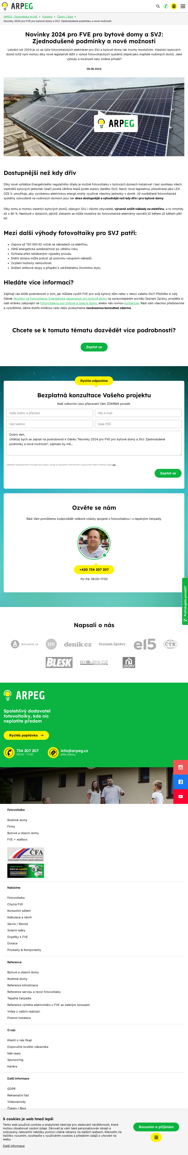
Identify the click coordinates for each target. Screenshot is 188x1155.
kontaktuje (131, 303)
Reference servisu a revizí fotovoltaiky (34, 992)
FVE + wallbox (17, 839)
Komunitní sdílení (19, 910)
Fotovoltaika (16, 810)
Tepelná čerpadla (19, 998)
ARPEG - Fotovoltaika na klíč (20, 17)
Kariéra (12, 1066)
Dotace (12, 943)
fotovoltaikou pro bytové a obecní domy (68, 303)
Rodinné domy (17, 820)
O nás (11, 1030)
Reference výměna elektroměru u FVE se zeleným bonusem (48, 1005)
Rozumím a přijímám (156, 1127)
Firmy (11, 826)
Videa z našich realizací (23, 1011)
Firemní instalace (19, 1018)
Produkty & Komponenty (24, 950)
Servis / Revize (17, 924)
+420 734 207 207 (94, 569)
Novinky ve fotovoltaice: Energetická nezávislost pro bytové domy (60, 298)
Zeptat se (94, 347)
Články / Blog (16, 1108)
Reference (14, 962)
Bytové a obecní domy (23, 833)
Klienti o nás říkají (19, 1040)
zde (113, 465)
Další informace (14, 1146)
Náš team (14, 1053)
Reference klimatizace (22, 985)
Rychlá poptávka (26, 735)
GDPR (11, 1089)
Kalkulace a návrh (19, 917)
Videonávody (16, 1102)
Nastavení (156, 1137)
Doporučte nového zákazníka (27, 1047)
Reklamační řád (18, 1095)
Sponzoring (15, 1060)
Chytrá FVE (15, 904)
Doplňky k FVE (17, 937)
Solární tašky (16, 930)
